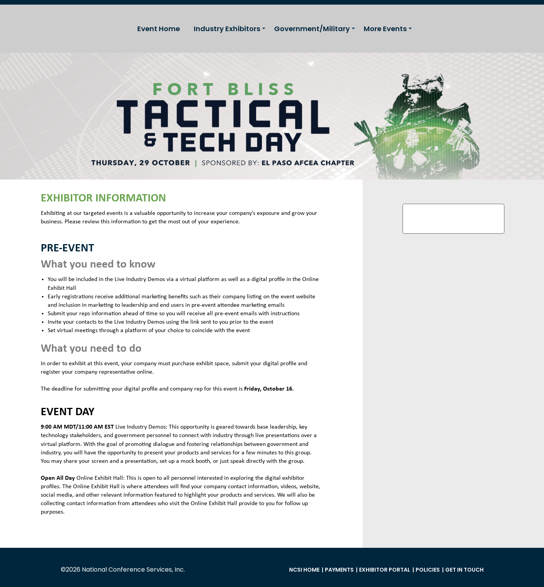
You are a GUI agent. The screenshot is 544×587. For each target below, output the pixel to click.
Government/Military (312, 28)
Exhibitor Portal (384, 570)
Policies (428, 570)
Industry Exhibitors (227, 28)
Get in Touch (464, 570)
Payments (339, 570)
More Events (385, 28)
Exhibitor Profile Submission (453, 219)
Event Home (158, 28)
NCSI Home (304, 570)
